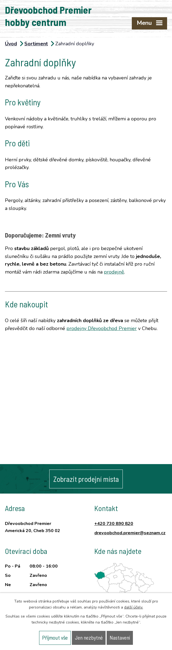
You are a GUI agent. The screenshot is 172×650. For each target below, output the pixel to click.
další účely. (133, 607)
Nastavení (120, 637)
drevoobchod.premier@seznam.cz (129, 533)
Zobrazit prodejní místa (86, 478)
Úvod (11, 43)
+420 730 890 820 (113, 524)
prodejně (114, 272)
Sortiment (36, 43)
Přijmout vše (55, 637)
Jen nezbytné (89, 637)
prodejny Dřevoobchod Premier (101, 328)
